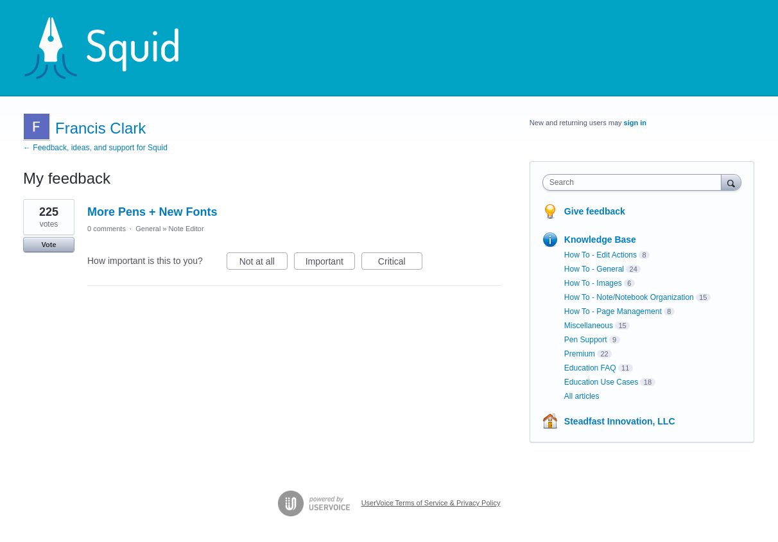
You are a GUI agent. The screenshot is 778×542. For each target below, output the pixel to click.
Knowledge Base (600, 239)
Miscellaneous (588, 325)
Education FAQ (590, 367)
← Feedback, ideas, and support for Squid (95, 147)
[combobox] (635, 182)
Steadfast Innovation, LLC (619, 421)
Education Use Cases (601, 382)
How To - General (594, 269)
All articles (582, 396)
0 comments (106, 228)
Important (330, 263)
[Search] (731, 182)
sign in (635, 123)
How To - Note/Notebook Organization (629, 297)
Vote (48, 245)
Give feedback (594, 211)
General (147, 228)
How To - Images (593, 283)
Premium (579, 353)
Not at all (263, 263)
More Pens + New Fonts (152, 211)
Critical (400, 263)
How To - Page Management (613, 311)
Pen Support (585, 339)
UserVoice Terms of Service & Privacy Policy (431, 503)
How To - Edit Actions (600, 254)
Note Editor (186, 228)
